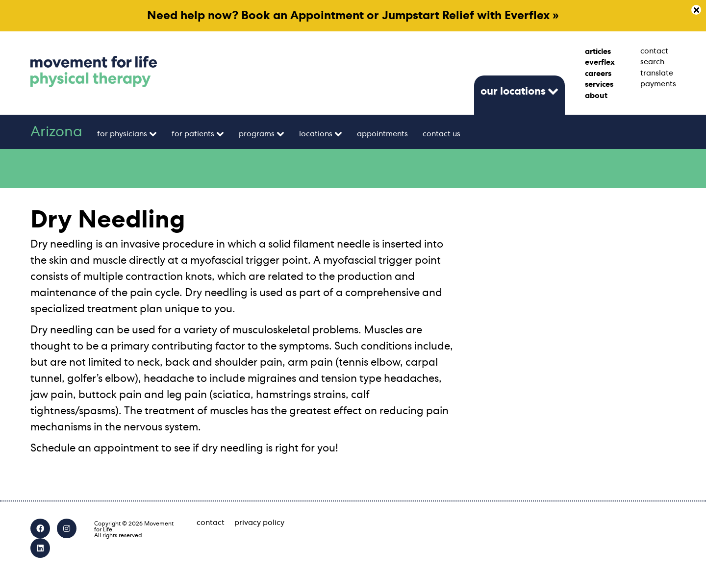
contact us (441, 134)
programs (257, 134)
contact (654, 51)
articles (598, 51)
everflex (600, 62)
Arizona (56, 132)
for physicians (122, 134)
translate (656, 73)
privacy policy (259, 522)
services (599, 84)
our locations (513, 91)
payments (658, 84)
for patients (193, 134)
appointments (382, 134)
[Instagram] (66, 528)
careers (598, 73)
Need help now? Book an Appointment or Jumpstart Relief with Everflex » (353, 16)
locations (315, 134)
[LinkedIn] (40, 548)
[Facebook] (40, 528)
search (652, 62)
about (596, 96)
